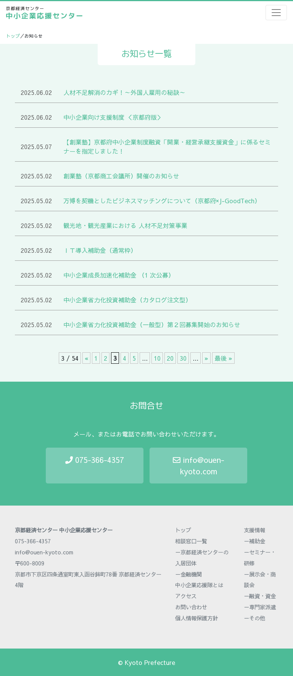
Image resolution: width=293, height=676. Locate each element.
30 (183, 358)
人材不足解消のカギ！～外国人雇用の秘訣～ (124, 92)
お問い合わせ (191, 607)
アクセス (185, 596)
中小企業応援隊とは (199, 585)
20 (170, 358)
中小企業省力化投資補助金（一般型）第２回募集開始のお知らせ (151, 324)
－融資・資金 (260, 596)
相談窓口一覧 (191, 541)
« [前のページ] (86, 358)
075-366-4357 (94, 459)
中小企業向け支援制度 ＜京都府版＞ (113, 117)
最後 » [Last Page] (223, 358)
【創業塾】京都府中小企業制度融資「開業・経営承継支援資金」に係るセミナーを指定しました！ (167, 146)
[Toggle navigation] (276, 12)
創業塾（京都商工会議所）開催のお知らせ (121, 176)
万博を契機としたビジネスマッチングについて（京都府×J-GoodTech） (162, 200)
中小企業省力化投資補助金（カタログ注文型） (127, 299)
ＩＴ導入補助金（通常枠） (100, 250)
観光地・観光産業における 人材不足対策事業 (125, 225)
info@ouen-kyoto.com (198, 465)
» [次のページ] (206, 358)
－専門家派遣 (260, 607)
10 (157, 358)
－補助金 (254, 541)
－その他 (254, 618)
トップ (13, 36)
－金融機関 (188, 574)
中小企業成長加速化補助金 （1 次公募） (118, 275)
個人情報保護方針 (196, 618)
